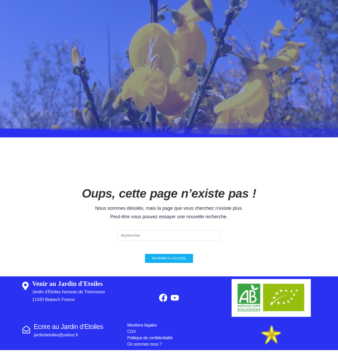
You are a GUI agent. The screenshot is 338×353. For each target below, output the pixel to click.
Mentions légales (142, 328)
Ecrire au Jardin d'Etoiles (68, 329)
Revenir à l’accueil (169, 261)
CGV (131, 334)
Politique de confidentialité (150, 340)
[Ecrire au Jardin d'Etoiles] (26, 332)
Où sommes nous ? (144, 347)
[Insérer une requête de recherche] (169, 235)
